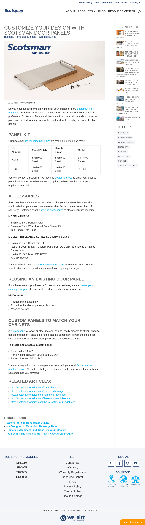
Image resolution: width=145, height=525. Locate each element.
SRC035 (21, 472)
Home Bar (20, 36)
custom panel (18, 331)
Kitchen (31, 36)
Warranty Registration (72, 472)
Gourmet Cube (126, 142)
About (70, 11)
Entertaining (125, 138)
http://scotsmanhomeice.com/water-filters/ (34, 387)
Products (85, 11)
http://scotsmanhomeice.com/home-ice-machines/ (38, 394)
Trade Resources (46, 36)
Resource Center (121, 11)
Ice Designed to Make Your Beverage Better (32, 426)
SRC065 (21, 467)
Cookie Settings (72, 496)
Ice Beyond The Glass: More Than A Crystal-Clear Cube (40, 433)
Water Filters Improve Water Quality (28, 422)
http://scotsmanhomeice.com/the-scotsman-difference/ (41, 398)
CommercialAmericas (111, 481)
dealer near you (63, 177)
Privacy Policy (72, 486)
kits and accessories (52, 210)
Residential (135, 481)
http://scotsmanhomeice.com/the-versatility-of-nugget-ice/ (43, 402)
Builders (8, 36)
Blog (102, 11)
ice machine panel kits (37, 141)
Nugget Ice (124, 156)
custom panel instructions (50, 264)
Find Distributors (103, 3)
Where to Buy (85, 3)
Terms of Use (72, 491)
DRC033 (21, 477)
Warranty (134, 3)
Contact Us (72, 462)
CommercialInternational (123, 481)
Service (122, 161)
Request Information (132, 522)
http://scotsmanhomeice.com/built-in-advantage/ (37, 391)
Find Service (120, 3)
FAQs (72, 481)
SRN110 (21, 462)
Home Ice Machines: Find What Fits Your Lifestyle (36, 430)
